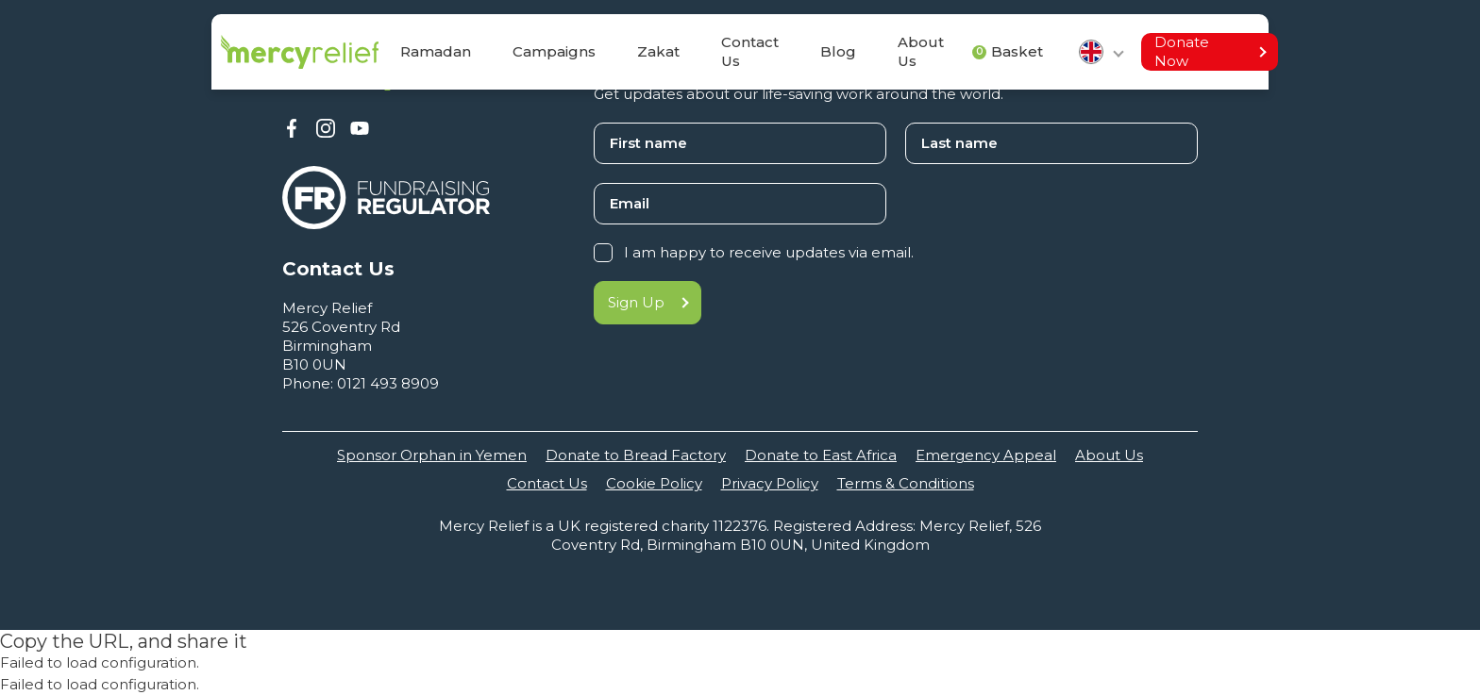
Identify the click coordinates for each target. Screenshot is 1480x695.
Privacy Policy (769, 483)
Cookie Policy (654, 483)
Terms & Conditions (905, 483)
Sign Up (647, 302)
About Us (1109, 455)
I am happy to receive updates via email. (769, 252)
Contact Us (750, 51)
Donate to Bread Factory (636, 455)
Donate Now (1209, 51)
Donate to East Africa (821, 455)
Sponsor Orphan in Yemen (432, 455)
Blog (838, 51)
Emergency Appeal (986, 455)
